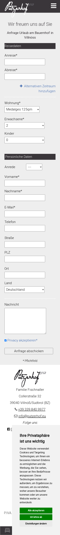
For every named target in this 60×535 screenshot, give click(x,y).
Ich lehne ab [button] (36, 517)
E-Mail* (9, 207)
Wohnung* (12, 103)
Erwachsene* (14, 119)
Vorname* (11, 177)
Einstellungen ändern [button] (36, 523)
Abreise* (10, 70)
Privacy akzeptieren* (22, 340)
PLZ (7, 252)
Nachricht (11, 304)
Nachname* (13, 191)
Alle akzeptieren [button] (36, 510)
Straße (9, 238)
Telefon (10, 222)
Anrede (9, 167)
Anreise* (10, 55)
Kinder (9, 133)
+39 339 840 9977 (31, 409)
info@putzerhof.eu (32, 416)
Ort (6, 269)
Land (8, 283)
